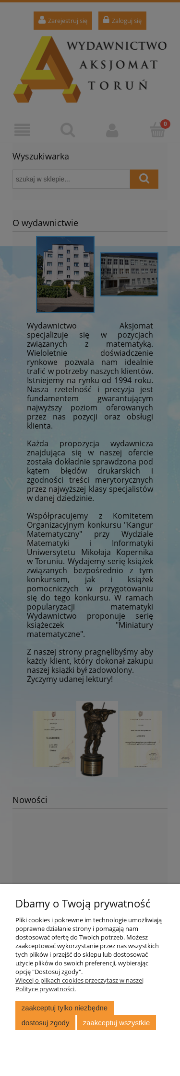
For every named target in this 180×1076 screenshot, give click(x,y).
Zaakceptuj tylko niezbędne (65, 1008)
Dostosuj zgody (46, 1023)
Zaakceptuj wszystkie (116, 1023)
